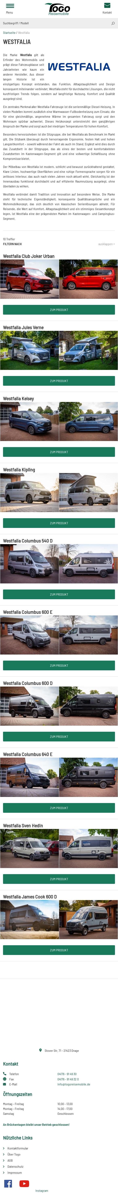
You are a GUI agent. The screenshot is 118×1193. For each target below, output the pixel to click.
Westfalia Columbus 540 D (27, 541)
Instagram (41, 1190)
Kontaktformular (17, 1148)
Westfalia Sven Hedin (23, 825)
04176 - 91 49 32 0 (68, 1079)
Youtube (24, 1184)
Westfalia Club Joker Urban (28, 256)
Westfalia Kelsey (18, 398)
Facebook (8, 1184)
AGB (10, 1160)
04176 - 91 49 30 (67, 1074)
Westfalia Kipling (19, 469)
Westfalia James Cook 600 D (30, 896)
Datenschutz (15, 1166)
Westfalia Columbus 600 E (27, 612)
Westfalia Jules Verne (23, 327)
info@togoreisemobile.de (73, 1084)
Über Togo (13, 1154)
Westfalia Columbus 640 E (27, 754)
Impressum (14, 1172)
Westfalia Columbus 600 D (27, 683)
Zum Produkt (59, 310)
